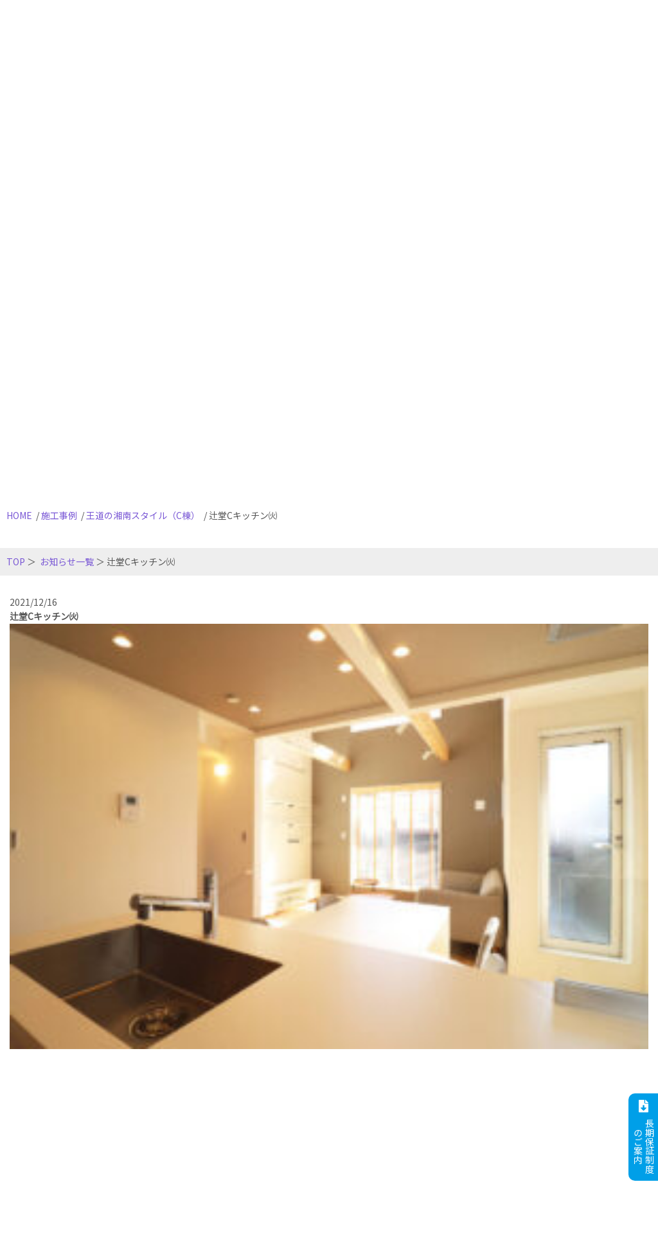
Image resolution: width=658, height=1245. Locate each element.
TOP (15, 561)
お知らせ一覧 (67, 561)
